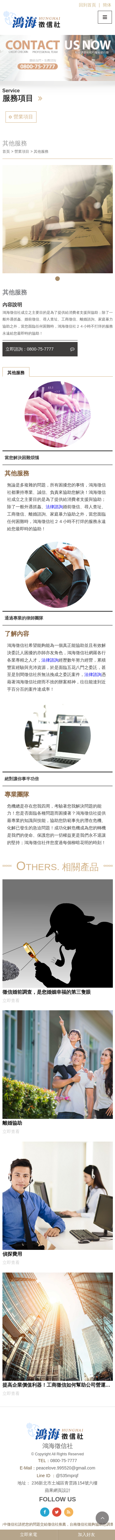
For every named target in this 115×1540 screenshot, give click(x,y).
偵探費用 (12, 1254)
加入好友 (86, 1534)
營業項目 (23, 116)
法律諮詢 (54, 506)
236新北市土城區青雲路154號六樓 (65, 1482)
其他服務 (16, 372)
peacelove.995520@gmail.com (65, 1467)
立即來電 (28, 1534)
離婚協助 (12, 1123)
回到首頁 (87, 4)
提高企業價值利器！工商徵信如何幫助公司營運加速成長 (56, 1386)
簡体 (107, 4)
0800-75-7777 (63, 1460)
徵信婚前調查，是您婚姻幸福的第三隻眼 (46, 992)
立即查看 (11, 1000)
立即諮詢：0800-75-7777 (40, 349)
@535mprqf (67, 1475)
